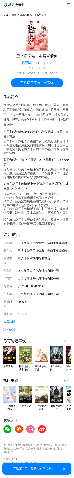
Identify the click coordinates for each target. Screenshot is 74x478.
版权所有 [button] (19, 448)
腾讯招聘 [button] (59, 444)
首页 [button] (5, 14)
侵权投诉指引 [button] (56, 448)
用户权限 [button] (30, 448)
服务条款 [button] (37, 444)
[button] (13, 5)
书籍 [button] (14, 14)
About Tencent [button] (23, 444)
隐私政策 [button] (9, 329)
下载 (62, 468)
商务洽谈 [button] (48, 444)
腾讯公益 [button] (8, 448)
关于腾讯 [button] (8, 444)
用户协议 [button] (8, 452)
